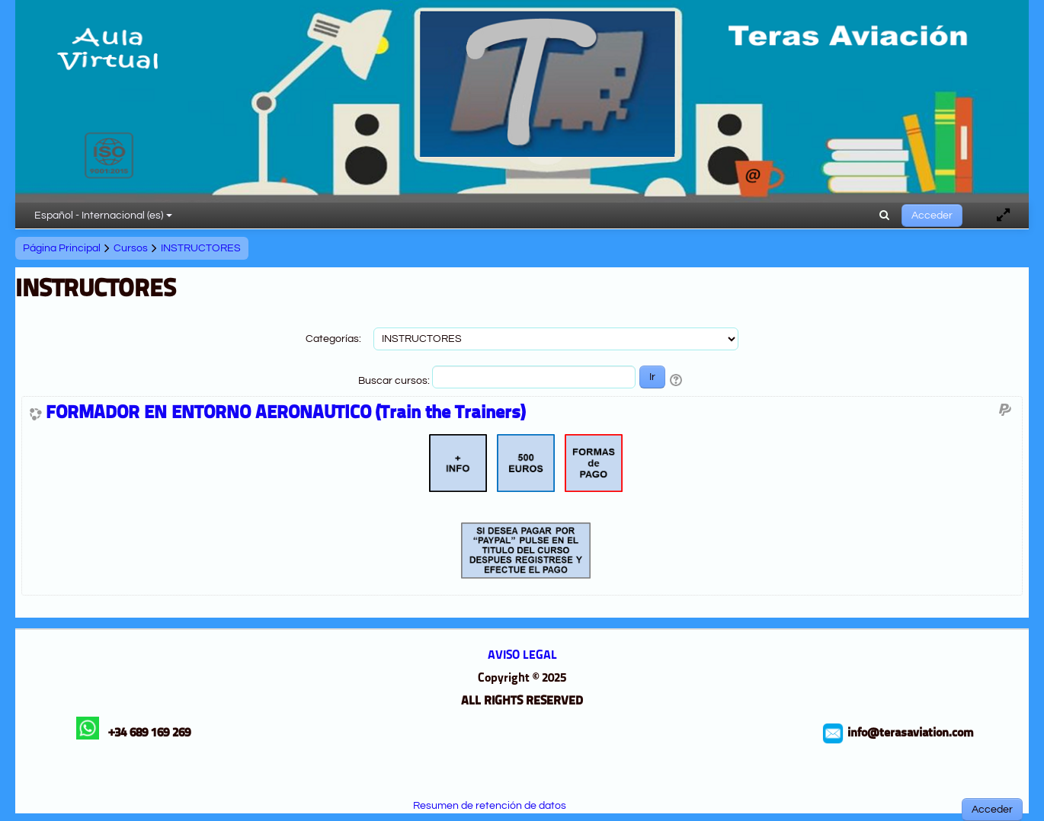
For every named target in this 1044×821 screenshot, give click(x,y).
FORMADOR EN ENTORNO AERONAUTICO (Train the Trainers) (285, 413)
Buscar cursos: (395, 380)
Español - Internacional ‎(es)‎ (103, 215)
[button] (884, 215)
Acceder (932, 215)
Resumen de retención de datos (489, 805)
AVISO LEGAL (522, 656)
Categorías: (333, 339)
